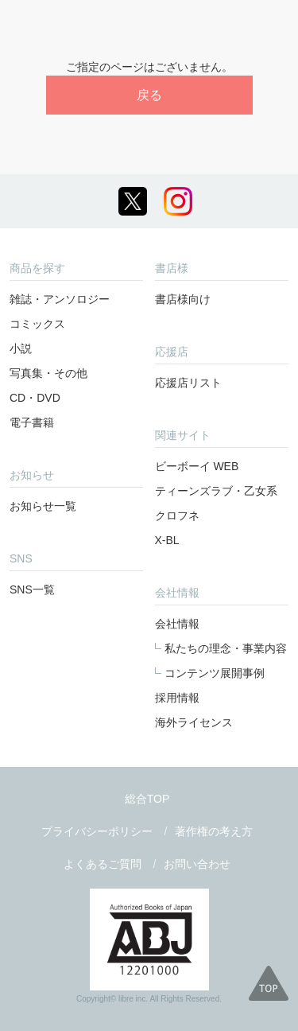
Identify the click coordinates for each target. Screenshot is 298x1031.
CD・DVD (35, 397)
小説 (21, 348)
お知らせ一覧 (43, 506)
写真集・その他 (48, 373)
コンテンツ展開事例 (214, 673)
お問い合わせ (197, 864)
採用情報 (177, 697)
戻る (149, 95)
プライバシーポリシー (97, 831)
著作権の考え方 (214, 831)
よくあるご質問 (102, 864)
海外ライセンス (194, 722)
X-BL (167, 540)
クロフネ (177, 515)
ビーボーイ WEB (197, 466)
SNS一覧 (32, 589)
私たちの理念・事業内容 (225, 648)
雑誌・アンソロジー (60, 299)
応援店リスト (188, 382)
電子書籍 (32, 422)
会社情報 (177, 623)
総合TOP (147, 798)
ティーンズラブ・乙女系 (216, 490)
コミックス (37, 323)
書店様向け (183, 299)
